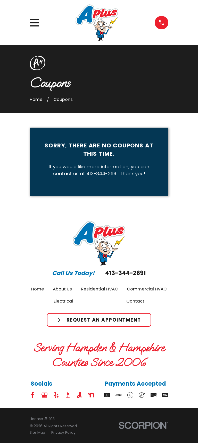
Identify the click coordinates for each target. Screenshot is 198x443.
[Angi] (79, 395)
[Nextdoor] (91, 395)
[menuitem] (37, 432)
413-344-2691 (125, 273)
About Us (62, 289)
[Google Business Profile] (44, 395)
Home (37, 289)
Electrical (63, 301)
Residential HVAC (99, 289)
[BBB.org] (68, 395)
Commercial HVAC (147, 289)
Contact (135, 301)
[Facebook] (33, 395)
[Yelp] (56, 395)
